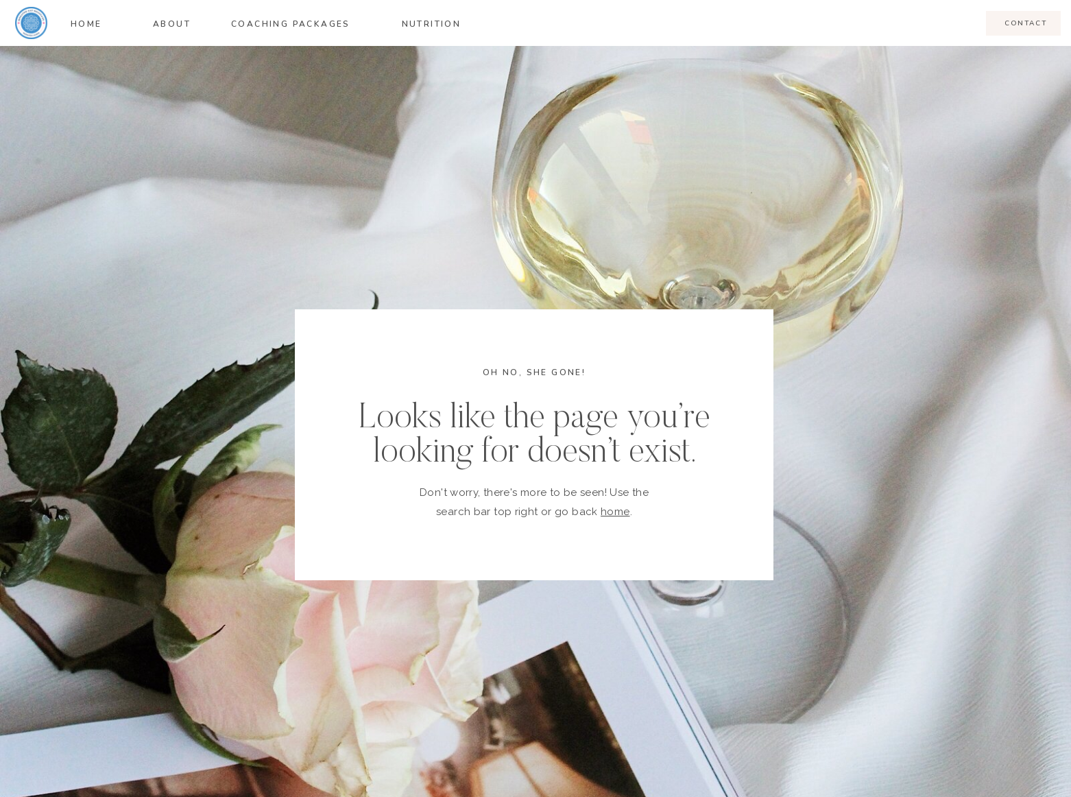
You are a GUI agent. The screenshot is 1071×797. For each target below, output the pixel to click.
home (615, 511)
